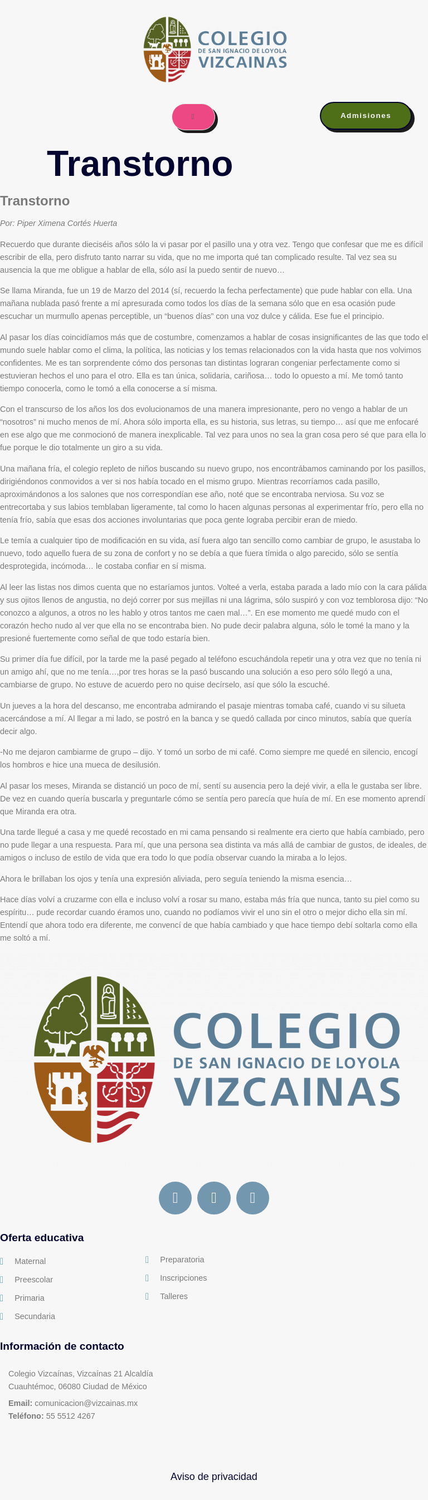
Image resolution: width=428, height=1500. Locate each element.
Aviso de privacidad (214, 1477)
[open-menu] (193, 117)
